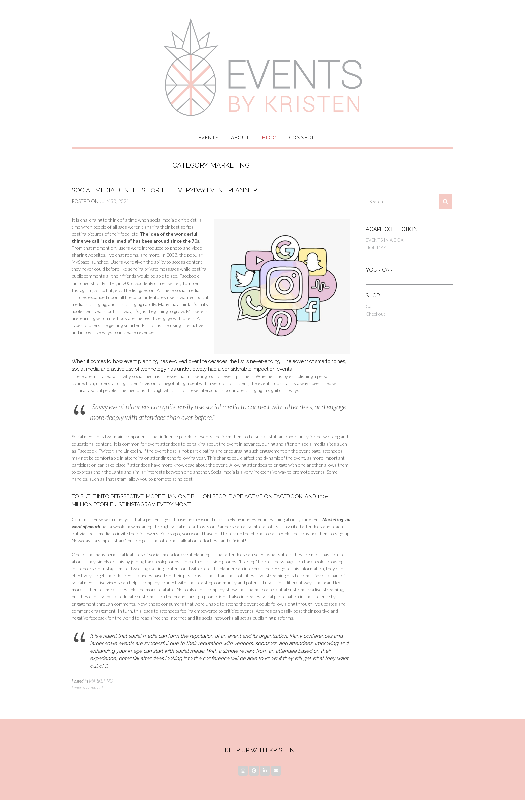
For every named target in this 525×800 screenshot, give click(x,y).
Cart (370, 306)
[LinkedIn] (265, 771)
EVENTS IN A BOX (384, 240)
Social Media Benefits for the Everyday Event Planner (164, 190)
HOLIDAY (376, 247)
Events (208, 137)
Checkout (375, 314)
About (240, 137)
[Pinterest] (254, 771)
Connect (301, 137)
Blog (269, 137)
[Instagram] (243, 771)
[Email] (276, 771)
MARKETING (101, 681)
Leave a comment (87, 687)
